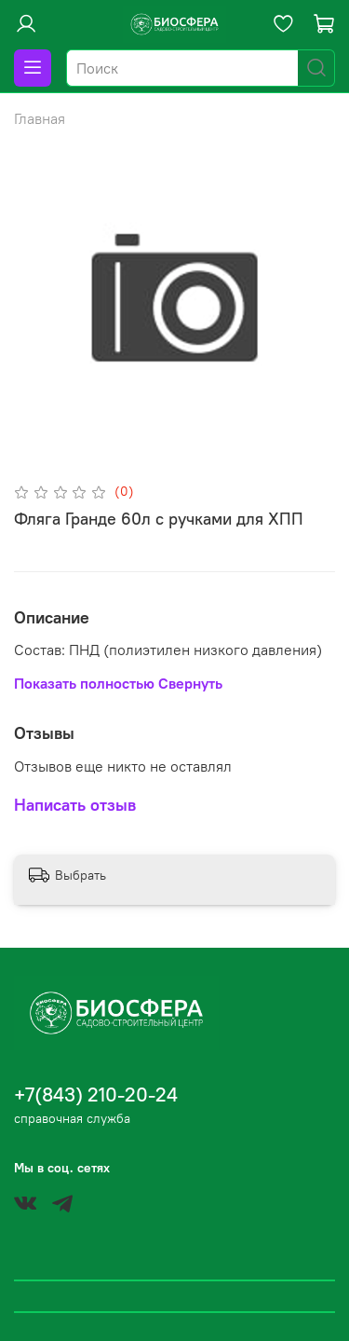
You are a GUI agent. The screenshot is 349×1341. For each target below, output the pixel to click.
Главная (39, 118)
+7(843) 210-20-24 (96, 1094)
